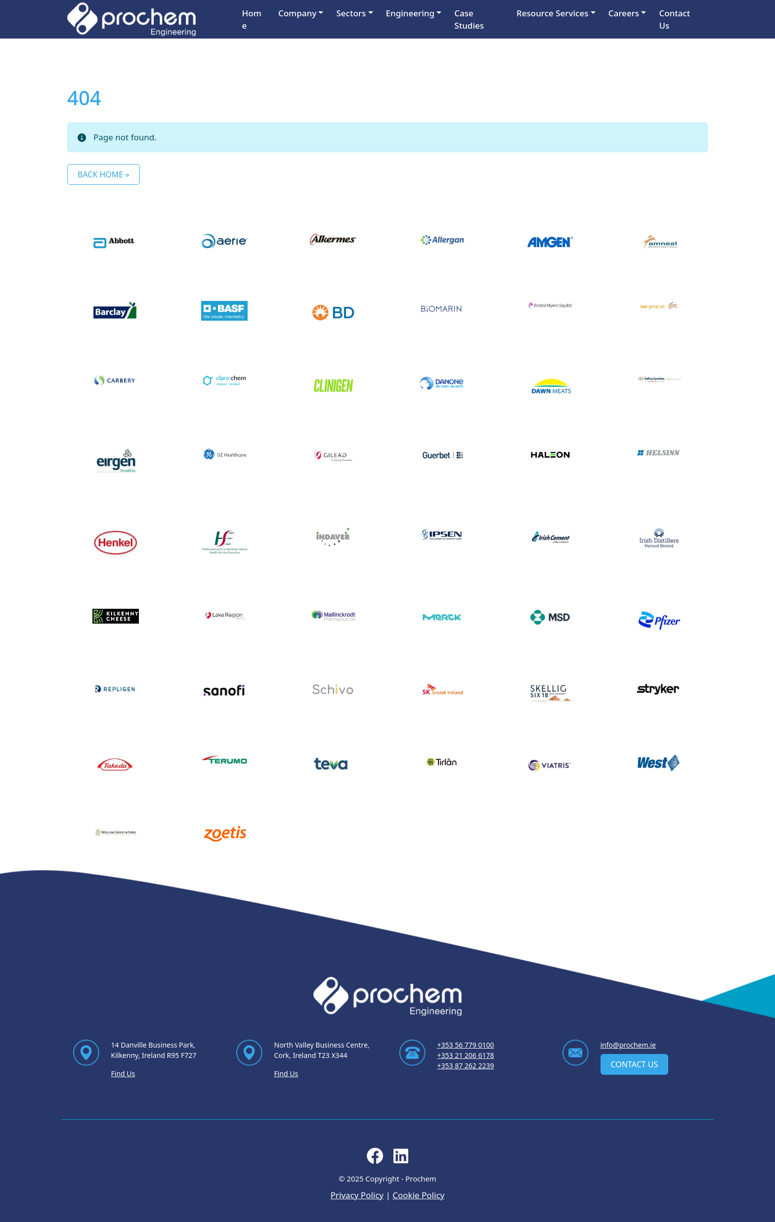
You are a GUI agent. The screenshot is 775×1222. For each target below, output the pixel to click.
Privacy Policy (357, 1195)
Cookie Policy (418, 1195)
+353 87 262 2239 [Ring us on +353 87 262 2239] (465, 1065)
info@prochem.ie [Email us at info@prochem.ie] (628, 1045)
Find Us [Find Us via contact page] (123, 1073)
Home (251, 19)
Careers (623, 13)
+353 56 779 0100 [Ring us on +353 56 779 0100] (465, 1045)
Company (297, 13)
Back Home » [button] (103, 174)
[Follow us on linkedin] (400, 1159)
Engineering (410, 13)
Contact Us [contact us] (634, 1064)
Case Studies (469, 19)
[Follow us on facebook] (375, 1159)
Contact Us (674, 19)
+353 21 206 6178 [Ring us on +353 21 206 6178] (465, 1055)
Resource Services (552, 13)
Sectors (351, 13)
